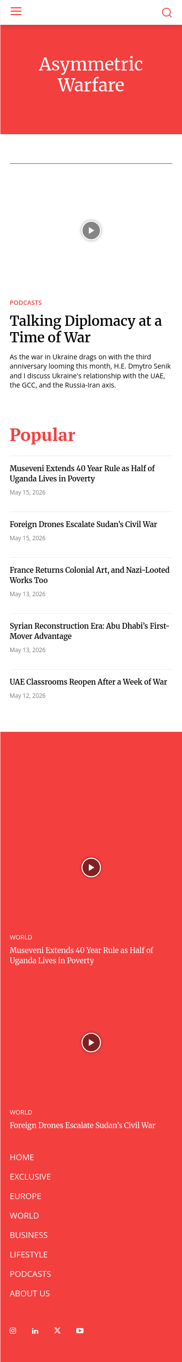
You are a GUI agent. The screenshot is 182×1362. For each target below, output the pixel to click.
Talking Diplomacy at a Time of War (86, 329)
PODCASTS (26, 303)
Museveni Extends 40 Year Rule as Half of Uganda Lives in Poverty (82, 473)
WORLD (21, 937)
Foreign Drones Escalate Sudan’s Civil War (83, 524)
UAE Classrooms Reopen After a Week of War (88, 682)
